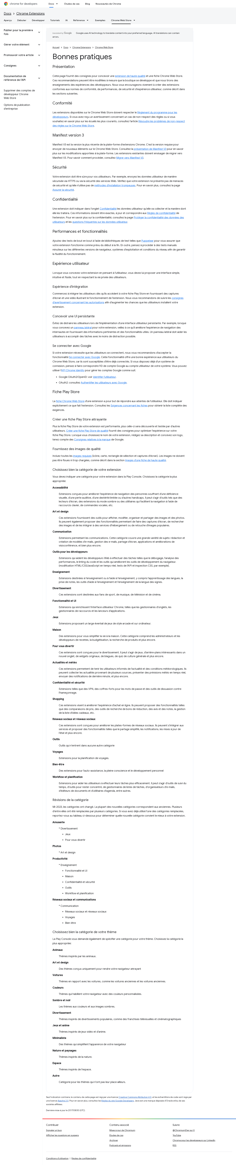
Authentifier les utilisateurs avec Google (104, 382)
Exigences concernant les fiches (129, 405)
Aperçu (8, 20)
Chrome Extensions (30, 14)
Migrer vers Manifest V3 (129, 157)
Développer (38, 20)
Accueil (56, 47)
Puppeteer (147, 240)
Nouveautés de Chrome (108, 3)
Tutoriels (55, 20)
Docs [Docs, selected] (51, 3)
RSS (174, 1145)
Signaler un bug (54, 1130)
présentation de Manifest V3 (150, 149)
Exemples (100, 20)
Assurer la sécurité (63, 190)
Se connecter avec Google (84, 357)
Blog (87, 3)
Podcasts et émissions (120, 1145)
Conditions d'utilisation (57, 1158)
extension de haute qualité (130, 76)
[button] (18, 32)
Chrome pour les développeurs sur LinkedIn (194, 1140)
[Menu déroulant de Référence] (88, 20)
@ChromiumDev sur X (184, 1130)
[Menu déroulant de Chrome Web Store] (135, 20)
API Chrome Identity (72, 370)
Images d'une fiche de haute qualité (145, 460)
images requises (82, 456)
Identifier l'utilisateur (104, 377)
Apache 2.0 (63, 1100)
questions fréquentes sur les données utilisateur (99, 222)
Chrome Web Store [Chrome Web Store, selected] (121, 20)
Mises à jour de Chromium (122, 1130)
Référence (79, 20)
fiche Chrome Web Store (70, 401)
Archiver (113, 1140)
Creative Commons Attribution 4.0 (135, 1097)
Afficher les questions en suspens (62, 1135)
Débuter (21, 20)
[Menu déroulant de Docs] (58, 4)
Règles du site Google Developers (117, 1100)
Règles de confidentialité (161, 213)
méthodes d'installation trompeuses (114, 185)
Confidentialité (108, 208)
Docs (7, 14)
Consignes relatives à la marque (92, 439)
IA (66, 20)
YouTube (177, 1135)
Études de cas (72, 3)
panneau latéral (83, 327)
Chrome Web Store (104, 47)
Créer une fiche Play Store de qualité (87, 430)
